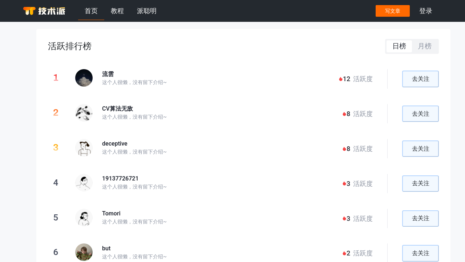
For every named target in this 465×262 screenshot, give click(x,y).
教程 (117, 11)
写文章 (392, 11)
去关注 (420, 78)
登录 (425, 11)
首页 (91, 11)
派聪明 (147, 11)
